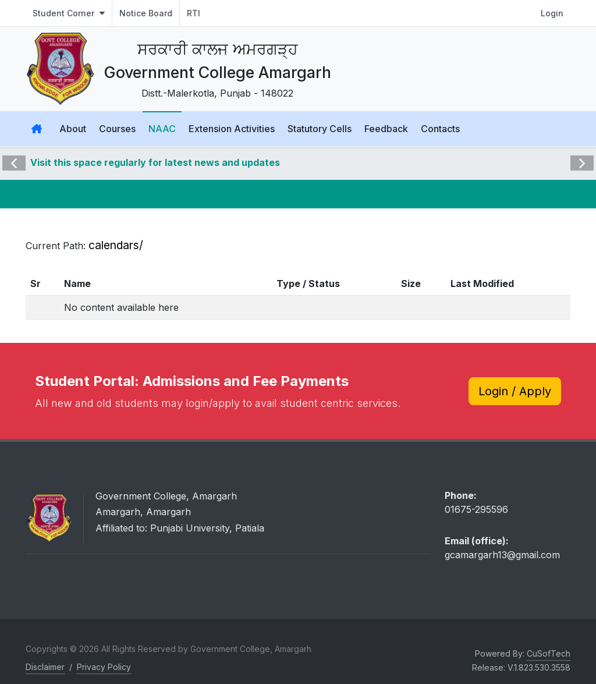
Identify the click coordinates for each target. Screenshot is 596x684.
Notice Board (145, 13)
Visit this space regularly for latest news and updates (155, 163)
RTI (193, 13)
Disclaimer (45, 667)
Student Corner (69, 13)
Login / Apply (514, 391)
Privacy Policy (104, 667)
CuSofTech (548, 654)
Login (552, 13)
